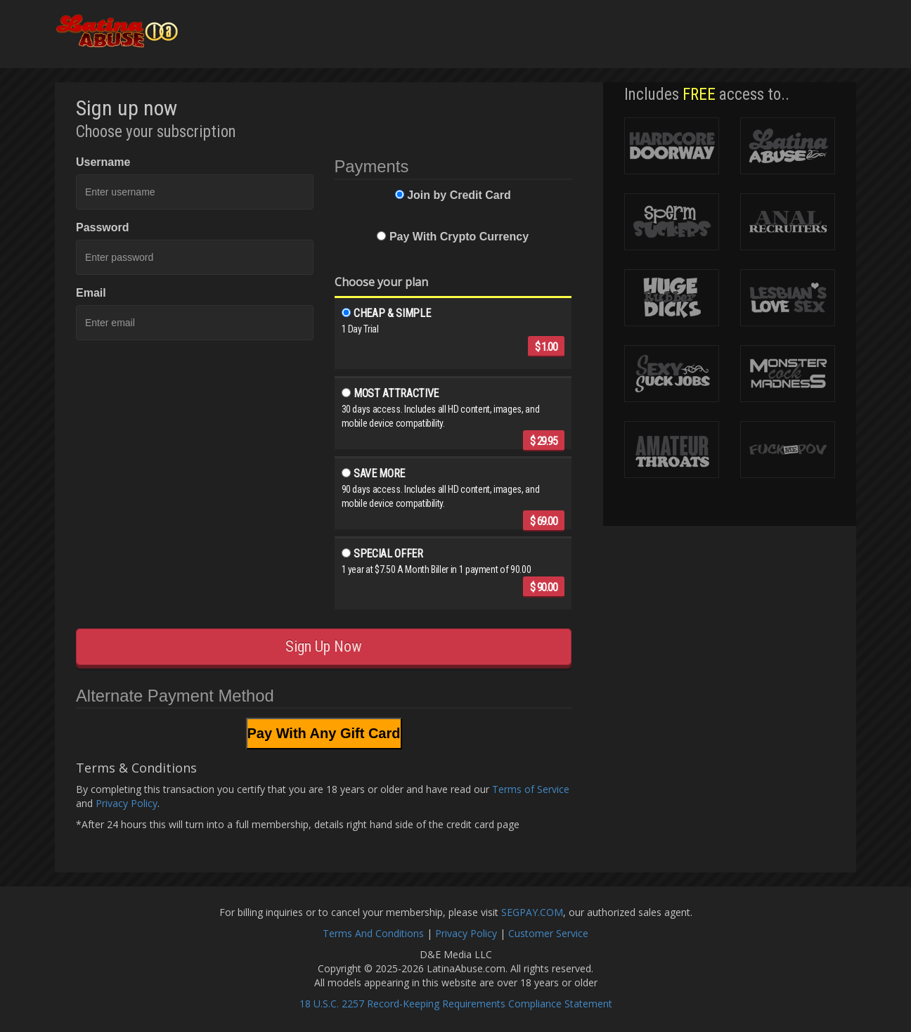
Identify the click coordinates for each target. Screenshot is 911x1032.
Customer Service (548, 933)
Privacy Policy (126, 803)
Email (91, 293)
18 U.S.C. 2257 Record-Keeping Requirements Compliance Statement (455, 1003)
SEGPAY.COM (532, 912)
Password (102, 227)
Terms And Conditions (373, 933)
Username (103, 162)
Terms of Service (530, 789)
